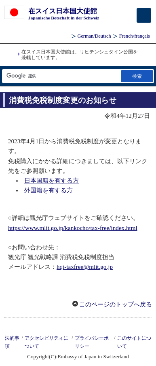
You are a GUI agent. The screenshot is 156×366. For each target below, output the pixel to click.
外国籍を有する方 (48, 190)
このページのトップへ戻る (115, 304)
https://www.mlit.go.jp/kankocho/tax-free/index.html (72, 228)
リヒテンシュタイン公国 (106, 52)
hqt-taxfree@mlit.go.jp (85, 267)
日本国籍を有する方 (51, 180)
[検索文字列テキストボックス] (61, 76)
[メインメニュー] (144, 15)
